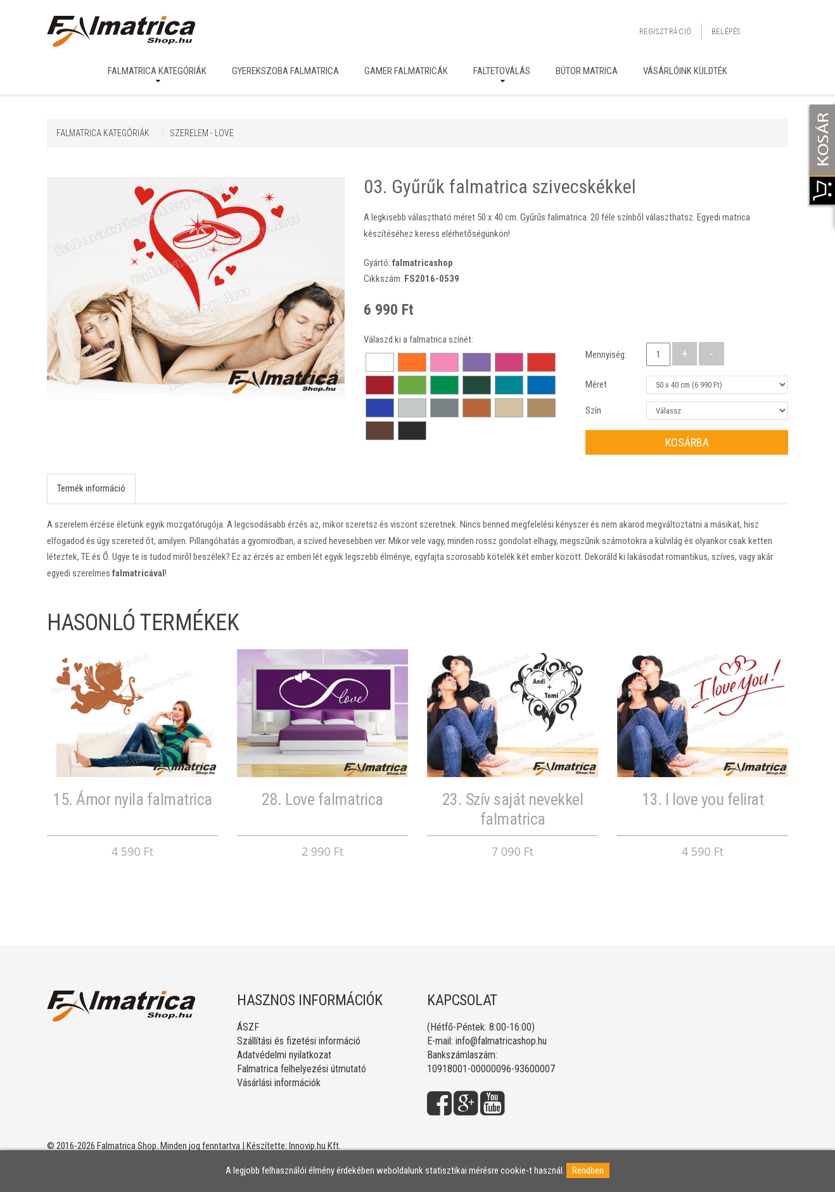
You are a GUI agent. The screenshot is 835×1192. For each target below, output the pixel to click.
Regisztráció (665, 31)
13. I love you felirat (702, 799)
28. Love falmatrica (322, 799)
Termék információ (91, 488)
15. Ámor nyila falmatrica (132, 799)
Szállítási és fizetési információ (298, 1041)
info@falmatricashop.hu (501, 1041)
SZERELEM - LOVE (202, 133)
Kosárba (687, 442)
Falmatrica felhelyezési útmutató (301, 1069)
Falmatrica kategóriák (157, 71)
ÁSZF (248, 1027)
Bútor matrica (587, 71)
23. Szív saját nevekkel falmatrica (512, 809)
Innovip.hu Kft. (315, 1145)
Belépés (726, 31)
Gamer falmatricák (406, 71)
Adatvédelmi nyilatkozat (284, 1055)
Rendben (588, 1170)
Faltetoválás (501, 71)
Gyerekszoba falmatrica (285, 71)
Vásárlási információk (279, 1083)
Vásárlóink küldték (685, 71)
